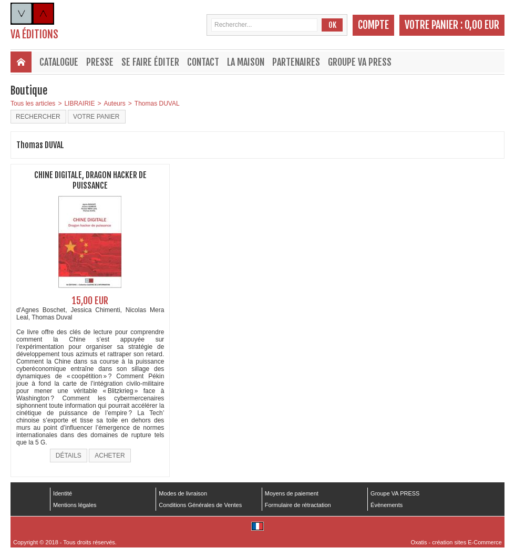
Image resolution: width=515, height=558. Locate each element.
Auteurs (114, 103)
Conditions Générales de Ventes (200, 505)
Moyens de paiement (291, 493)
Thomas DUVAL (157, 103)
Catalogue (58, 62)
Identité (62, 493)
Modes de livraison (183, 493)
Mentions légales (75, 505)
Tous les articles (33, 103)
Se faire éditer (150, 62)
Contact (203, 62)
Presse (100, 62)
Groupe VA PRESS (360, 62)
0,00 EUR (482, 25)
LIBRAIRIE (79, 103)
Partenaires (296, 62)
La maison (245, 62)
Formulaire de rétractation (298, 505)
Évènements (386, 505)
